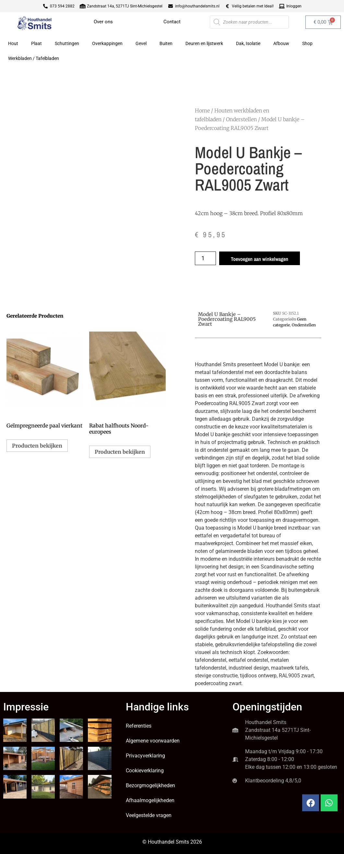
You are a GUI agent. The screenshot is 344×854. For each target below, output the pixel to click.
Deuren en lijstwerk (204, 43)
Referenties (138, 726)
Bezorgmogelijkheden (150, 785)
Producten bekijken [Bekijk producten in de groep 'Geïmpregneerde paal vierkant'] (37, 445)
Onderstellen (241, 119)
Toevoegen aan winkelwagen (259, 259)
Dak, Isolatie (248, 43)
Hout (13, 43)
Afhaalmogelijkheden (150, 800)
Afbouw (281, 43)
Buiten (166, 43)
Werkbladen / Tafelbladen (33, 58)
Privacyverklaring (145, 756)
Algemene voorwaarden (153, 741)
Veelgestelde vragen (149, 815)
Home (202, 110)
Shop (307, 43)
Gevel (141, 43)
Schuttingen (67, 43)
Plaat (36, 43)
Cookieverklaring (145, 770)
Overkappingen (107, 43)
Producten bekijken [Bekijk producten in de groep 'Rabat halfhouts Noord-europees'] (120, 452)
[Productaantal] (205, 258)
